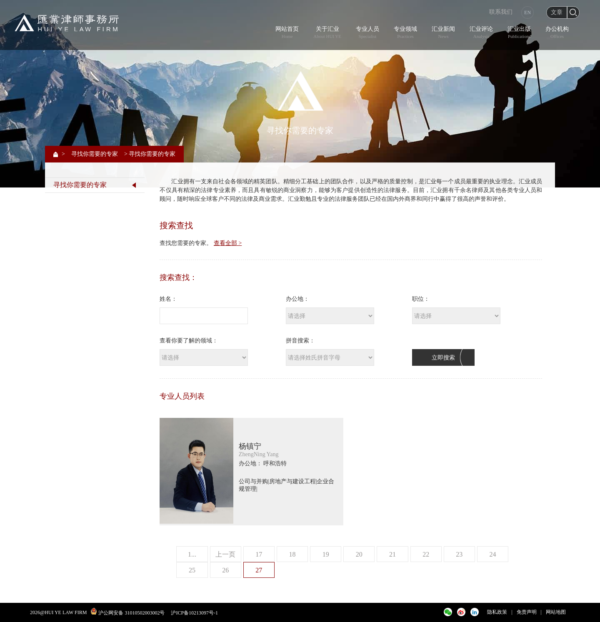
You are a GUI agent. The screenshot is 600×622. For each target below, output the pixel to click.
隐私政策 (497, 612)
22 (425, 554)
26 (225, 570)
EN (527, 12)
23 (459, 554)
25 (192, 570)
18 (292, 554)
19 (325, 554)
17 (258, 554)
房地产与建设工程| (293, 481)
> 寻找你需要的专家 (149, 154)
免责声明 (527, 612)
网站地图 (556, 612)
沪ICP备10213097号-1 (194, 613)
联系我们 (500, 12)
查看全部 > (228, 243)
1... (192, 554)
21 (392, 554)
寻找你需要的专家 (94, 154)
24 (493, 554)
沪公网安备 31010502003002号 (131, 613)
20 (359, 554)
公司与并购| (254, 481)
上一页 (225, 554)
